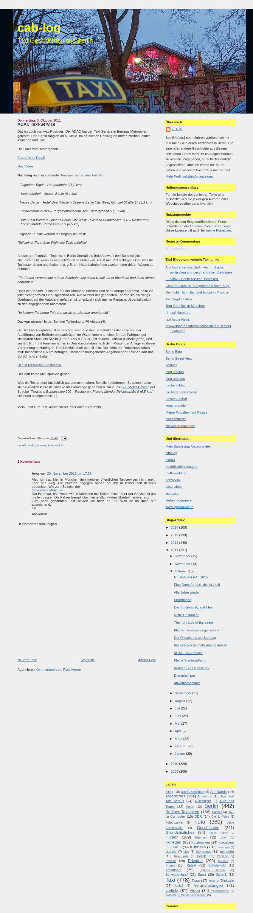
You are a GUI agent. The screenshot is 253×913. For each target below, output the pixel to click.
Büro (231, 812)
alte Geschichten (192, 792)
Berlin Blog (174, 351)
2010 (175, 764)
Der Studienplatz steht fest (194, 607)
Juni (178, 716)
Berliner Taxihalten (182, 812)
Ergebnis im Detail (31, 157)
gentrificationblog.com (182, 466)
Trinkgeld (227, 880)
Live (186, 851)
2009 (175, 771)
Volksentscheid (220, 890)
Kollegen (173, 842)
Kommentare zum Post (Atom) (58, 669)
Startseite (87, 660)
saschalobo (174, 486)
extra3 (170, 460)
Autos (190, 806)
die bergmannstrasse (181, 392)
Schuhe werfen (212, 870)
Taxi (49, 445)
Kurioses (198, 847)
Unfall (179, 885)
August (180, 701)
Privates (195, 860)
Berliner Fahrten (91, 175)
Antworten (39, 514)
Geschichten (208, 827)
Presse (41, 445)
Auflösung (204, 796)
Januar (180, 753)
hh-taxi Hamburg (178, 312)
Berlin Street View (179, 358)
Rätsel (191, 865)
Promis (170, 865)
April (179, 731)
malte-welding (176, 473)
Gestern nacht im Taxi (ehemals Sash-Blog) (198, 286)
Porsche (222, 856)
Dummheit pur (184, 675)
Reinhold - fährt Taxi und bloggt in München (198, 292)
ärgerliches (175, 796)
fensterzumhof (176, 398)
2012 (175, 542)
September (183, 693)
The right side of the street (193, 622)
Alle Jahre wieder (187, 592)
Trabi (212, 880)
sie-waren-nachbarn (180, 426)
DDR (198, 816)
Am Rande (218, 792)
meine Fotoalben (218, 230)
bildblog (171, 453)
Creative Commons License (211, 226)
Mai (178, 723)
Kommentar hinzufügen (38, 524)
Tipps (196, 880)
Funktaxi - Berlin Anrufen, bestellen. (192, 279)
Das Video (25, 166)
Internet (201, 837)
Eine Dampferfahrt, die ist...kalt (197, 584)
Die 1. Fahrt (220, 816)
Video (195, 890)
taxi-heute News (178, 319)
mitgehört (227, 851)
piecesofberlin (176, 419)
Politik (201, 856)
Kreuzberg (226, 842)
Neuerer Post (28, 660)
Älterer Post (147, 660)
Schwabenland (177, 874)
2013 (175, 535)
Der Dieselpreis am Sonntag (195, 637)
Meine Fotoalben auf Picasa (186, 412)
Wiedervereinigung (194, 895)
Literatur (171, 851)
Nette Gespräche (186, 615)
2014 (175, 527)
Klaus (177, 129)
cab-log (39, 28)
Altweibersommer (187, 683)
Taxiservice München (47, 490)
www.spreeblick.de (180, 507)
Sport (202, 874)
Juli (178, 708)
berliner (171, 365)
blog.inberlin (175, 372)
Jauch (223, 837)
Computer (177, 816)
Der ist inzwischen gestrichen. (40, 365)
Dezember (183, 556)
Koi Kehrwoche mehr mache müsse (200, 645)
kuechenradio (176, 405)
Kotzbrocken (200, 842)
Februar (181, 746)
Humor (172, 837)
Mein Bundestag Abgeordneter (188, 446)
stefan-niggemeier (179, 500)
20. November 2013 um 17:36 (69, 473)
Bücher (217, 812)
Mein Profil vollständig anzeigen (189, 176)
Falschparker (174, 822)
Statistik (221, 874)
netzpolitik (173, 480)
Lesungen (224, 847)
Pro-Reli (223, 861)
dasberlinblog (176, 385)
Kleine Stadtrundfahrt (190, 660)
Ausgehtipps (203, 801)
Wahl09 (171, 895)
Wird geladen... (177, 248)
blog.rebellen (175, 379)
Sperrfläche (182, 600)
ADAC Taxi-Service (36, 124)
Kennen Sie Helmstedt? (191, 668)
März (179, 738)
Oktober (181, 571)
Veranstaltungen (208, 885)
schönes (173, 870)
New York (181, 856)
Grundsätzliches (180, 832)
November (183, 564)
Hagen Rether (218, 832)
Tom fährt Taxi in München (185, 306)
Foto (199, 822)
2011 (175, 550)
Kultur (177, 847)
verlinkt (58, 445)
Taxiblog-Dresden (179, 299)
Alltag (169, 792)
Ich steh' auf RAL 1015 (191, 577)
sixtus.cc (172, 493)
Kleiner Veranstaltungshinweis (196, 630)
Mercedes (203, 851)
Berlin (31, 445)
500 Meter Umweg (135, 387)
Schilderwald (217, 865)
